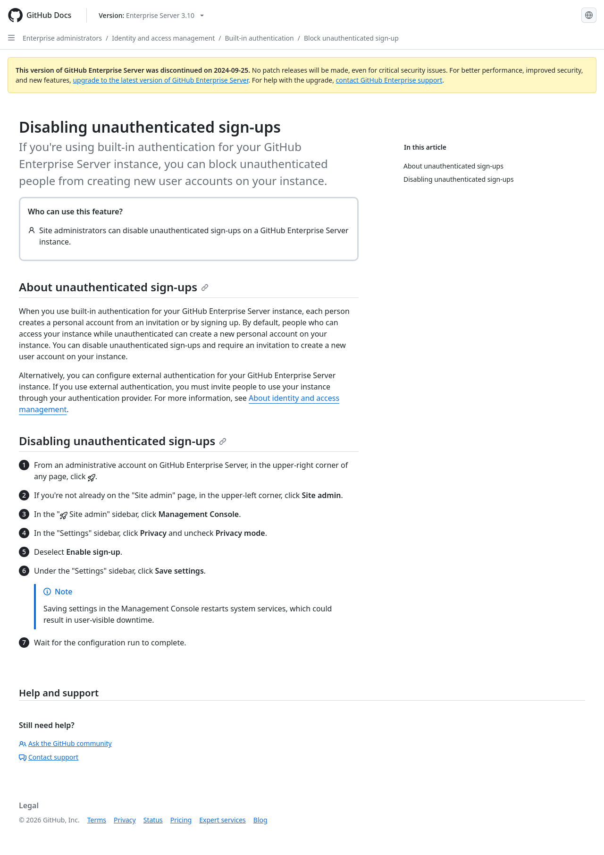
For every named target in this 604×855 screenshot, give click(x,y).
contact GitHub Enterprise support (389, 80)
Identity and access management (163, 38)
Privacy (125, 819)
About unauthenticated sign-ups (114, 287)
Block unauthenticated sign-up (351, 38)
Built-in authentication (259, 38)
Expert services (222, 819)
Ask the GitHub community (65, 743)
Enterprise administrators (62, 38)
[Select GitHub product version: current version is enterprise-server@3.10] (151, 15)
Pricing (181, 819)
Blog (260, 819)
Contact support (48, 757)
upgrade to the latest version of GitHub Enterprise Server (160, 80)
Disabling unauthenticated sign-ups (122, 441)
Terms (96, 819)
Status (153, 819)
